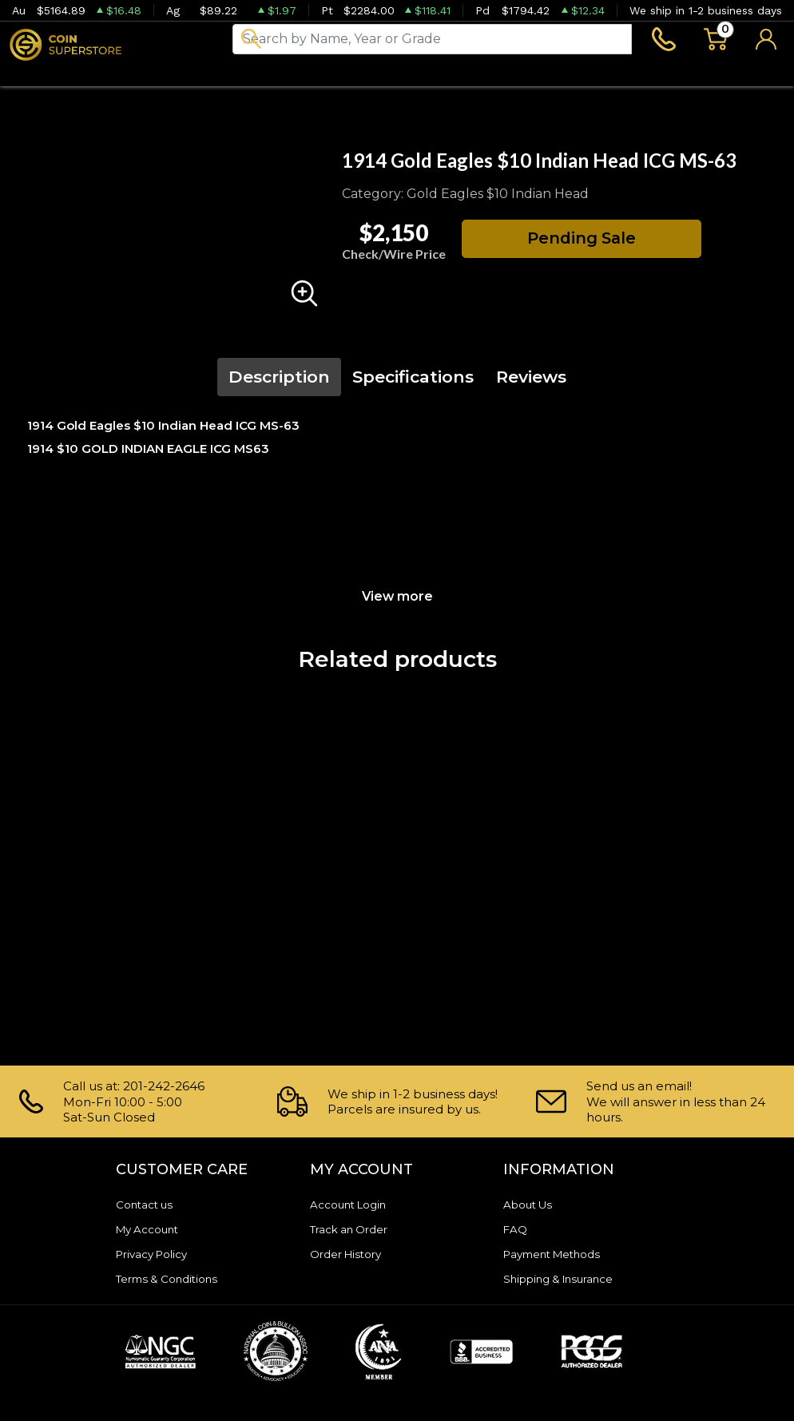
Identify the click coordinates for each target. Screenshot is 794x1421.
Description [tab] (279, 383)
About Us (532, 1204)
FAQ (516, 1228)
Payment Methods (560, 1253)
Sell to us (751, 76)
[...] (432, 41)
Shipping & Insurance (567, 1278)
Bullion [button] (34, 76)
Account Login (354, 1204)
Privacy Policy (157, 1253)
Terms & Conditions (174, 1278)
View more (397, 601)
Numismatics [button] (136, 76)
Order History (350, 1253)
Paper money (263, 76)
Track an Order (355, 1228)
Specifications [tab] (413, 383)
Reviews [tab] (531, 383)
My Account (152, 1228)
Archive (369, 76)
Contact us (148, 1204)
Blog (444, 76)
